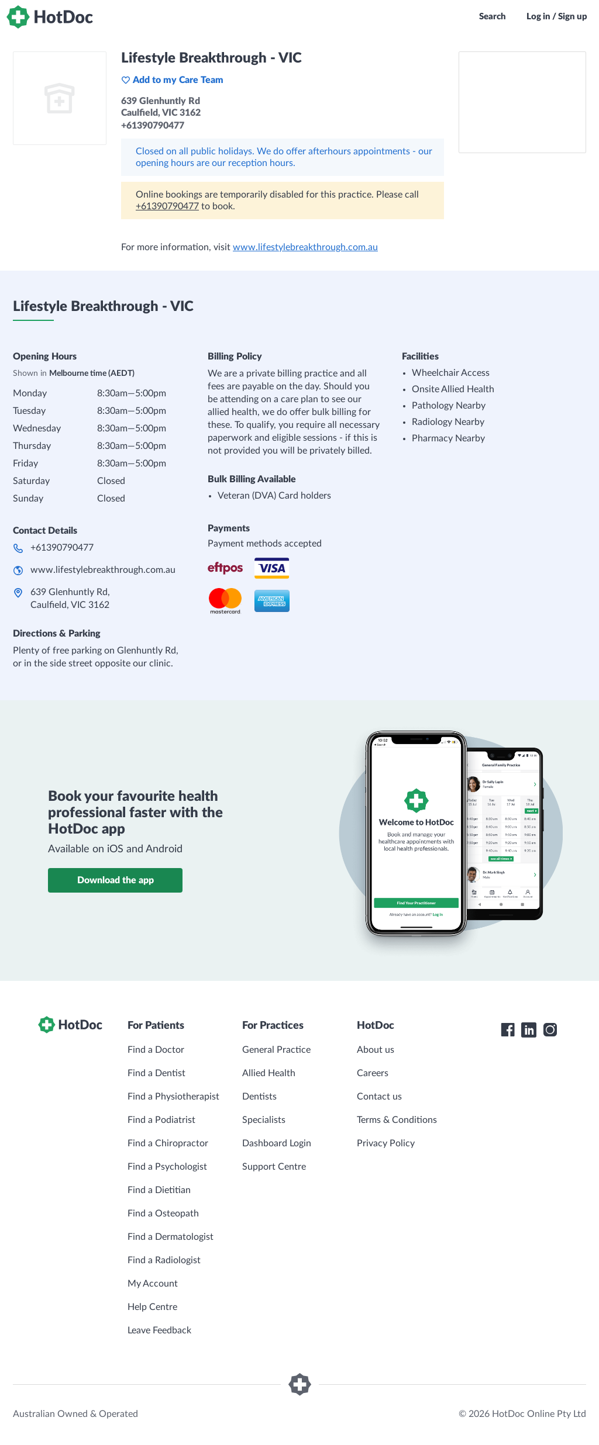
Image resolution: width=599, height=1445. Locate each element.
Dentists (259, 1096)
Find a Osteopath (163, 1213)
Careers (372, 1073)
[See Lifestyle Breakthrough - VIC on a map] (522, 102)
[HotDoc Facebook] (507, 1030)
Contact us (379, 1096)
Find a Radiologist (164, 1260)
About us (375, 1050)
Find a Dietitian (159, 1190)
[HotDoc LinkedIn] (528, 1030)
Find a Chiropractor (168, 1143)
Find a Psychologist (167, 1166)
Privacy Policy (386, 1143)
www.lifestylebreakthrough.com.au (305, 247)
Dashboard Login (276, 1143)
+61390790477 (167, 206)
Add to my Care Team (172, 80)
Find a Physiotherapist (173, 1096)
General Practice (276, 1050)
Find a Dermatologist (171, 1237)
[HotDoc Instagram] (549, 1030)
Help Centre (152, 1307)
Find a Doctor (156, 1050)
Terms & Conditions (397, 1120)
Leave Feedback (159, 1330)
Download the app (115, 880)
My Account (153, 1283)
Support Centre (274, 1166)
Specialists (263, 1120)
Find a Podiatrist (161, 1120)
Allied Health (268, 1073)
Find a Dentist (156, 1073)
